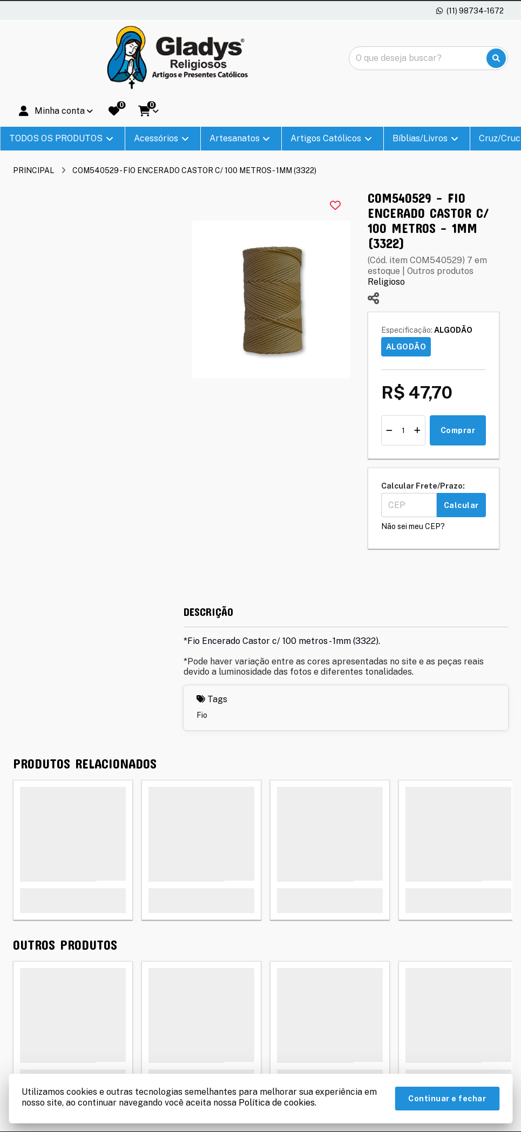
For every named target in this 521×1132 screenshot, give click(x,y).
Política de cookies (277, 1102)
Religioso (386, 282)
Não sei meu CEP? (413, 526)
